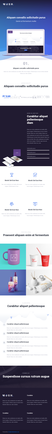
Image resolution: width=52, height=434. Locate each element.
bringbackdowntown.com (13, 431)
